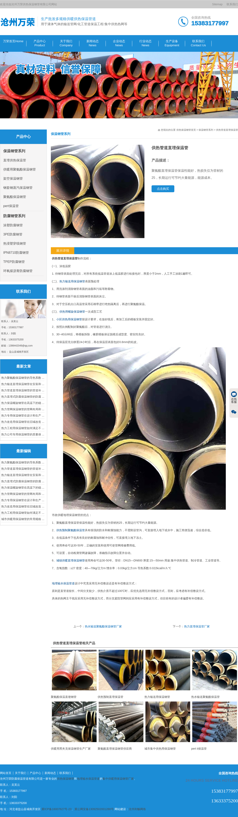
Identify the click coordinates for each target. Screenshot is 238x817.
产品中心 (35, 773)
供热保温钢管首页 (186, 129)
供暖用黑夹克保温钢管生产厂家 (74, 726)
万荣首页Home (13, 41)
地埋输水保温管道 (63, 583)
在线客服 (234, 397)
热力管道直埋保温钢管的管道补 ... (22, 390)
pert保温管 (11, 206)
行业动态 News (145, 43)
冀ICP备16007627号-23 (56, 809)
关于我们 (20, 773)
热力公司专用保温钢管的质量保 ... (22, 434)
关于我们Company (66, 43)
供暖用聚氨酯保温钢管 (19, 169)
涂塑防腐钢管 (13, 225)
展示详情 (62, 250)
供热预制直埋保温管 (121, 674)
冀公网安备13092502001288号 (94, 809)
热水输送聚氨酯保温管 (214, 674)
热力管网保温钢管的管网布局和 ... (22, 409)
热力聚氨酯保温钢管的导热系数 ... (22, 377)
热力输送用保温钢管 (72, 281)
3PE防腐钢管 (12, 234)
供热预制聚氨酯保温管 (70, 530)
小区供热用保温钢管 (69, 319)
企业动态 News (119, 43)
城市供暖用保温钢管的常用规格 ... (22, 519)
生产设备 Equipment (172, 43)
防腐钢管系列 (14, 216)
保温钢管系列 (206, 129)
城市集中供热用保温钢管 (167, 726)
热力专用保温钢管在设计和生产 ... (22, 415)
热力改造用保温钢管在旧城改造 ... (22, 421)
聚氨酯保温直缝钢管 (74, 674)
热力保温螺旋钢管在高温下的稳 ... (22, 403)
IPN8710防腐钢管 (16, 252)
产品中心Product (40, 43)
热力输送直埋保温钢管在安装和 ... (22, 384)
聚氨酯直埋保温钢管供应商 (121, 726)
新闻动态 (50, 773)
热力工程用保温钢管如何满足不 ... (22, 428)
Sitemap (217, 4)
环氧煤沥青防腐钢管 (18, 271)
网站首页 (5, 773)
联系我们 (232, 4)
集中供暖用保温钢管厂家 (118, 778)
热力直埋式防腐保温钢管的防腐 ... (22, 396)
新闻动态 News (92, 43)
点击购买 (163, 188)
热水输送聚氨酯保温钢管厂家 (103, 626)
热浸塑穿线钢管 (14, 243)
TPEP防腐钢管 (14, 261)
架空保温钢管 (13, 178)
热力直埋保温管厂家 (197, 626)
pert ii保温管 (214, 726)
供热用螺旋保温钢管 (72, 311)
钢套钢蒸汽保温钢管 (18, 187)
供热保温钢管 (65, 778)
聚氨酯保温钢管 (14, 197)
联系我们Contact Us (198, 43)
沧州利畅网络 (137, 809)
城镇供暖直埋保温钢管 (70, 560)
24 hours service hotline (212, 780)
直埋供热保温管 (14, 160)
